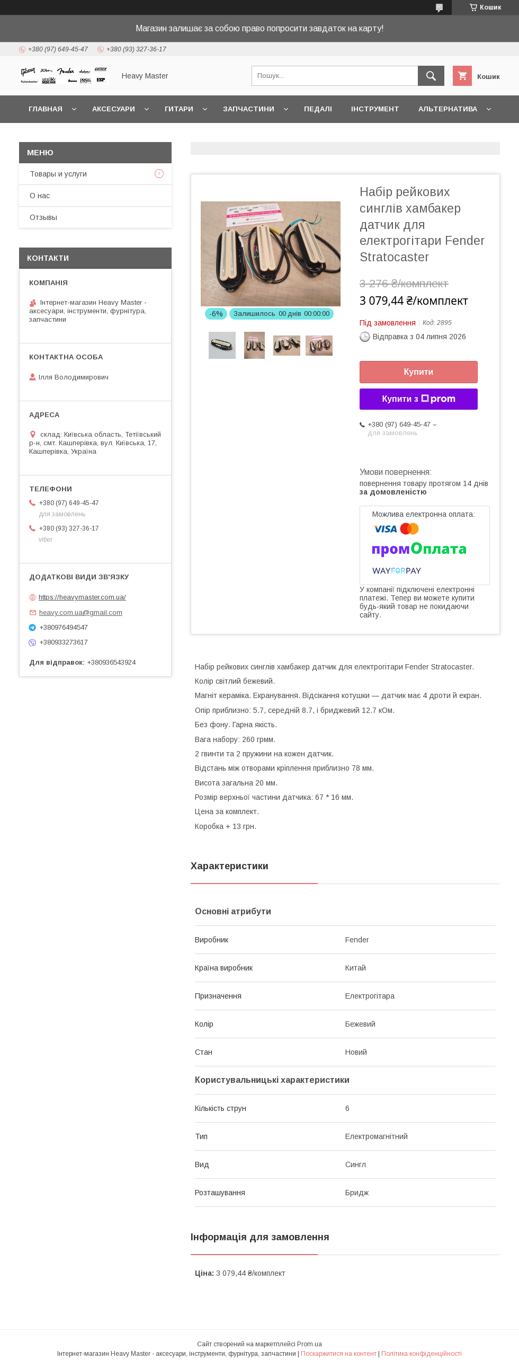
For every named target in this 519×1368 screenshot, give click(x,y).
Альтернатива (447, 109)
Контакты (49, 136)
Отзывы (43, 217)
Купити (419, 371)
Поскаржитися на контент (339, 1353)
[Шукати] (431, 76)
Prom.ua (309, 1344)
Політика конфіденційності (421, 1353)
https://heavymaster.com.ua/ (82, 597)
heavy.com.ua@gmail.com (80, 612)
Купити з (418, 399)
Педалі (318, 109)
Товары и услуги (58, 174)
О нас (40, 195)
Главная (45, 109)
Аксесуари (113, 109)
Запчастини (248, 109)
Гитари (179, 109)
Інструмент (375, 109)
